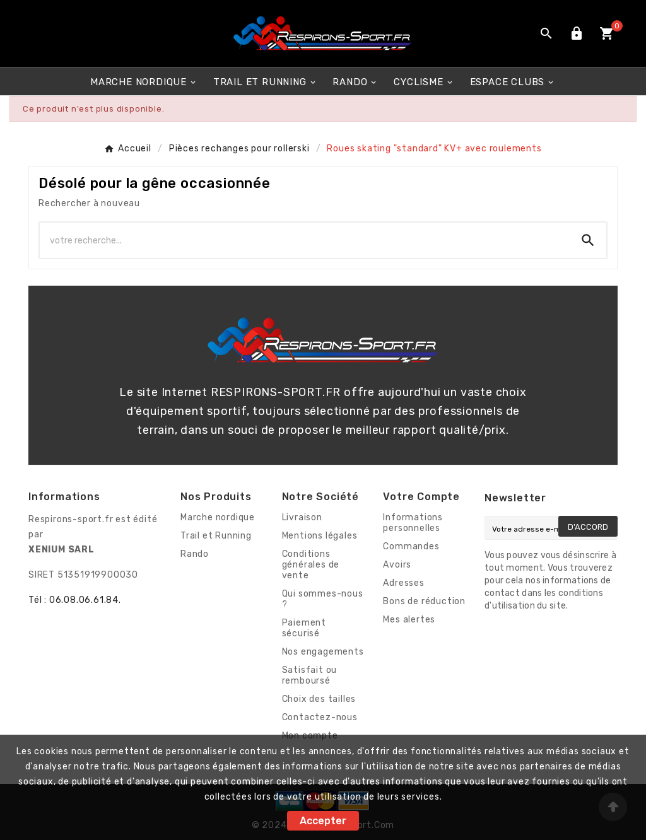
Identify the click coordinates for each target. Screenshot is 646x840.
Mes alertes (409, 619)
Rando (194, 554)
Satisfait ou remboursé (310, 675)
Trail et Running (216, 535)
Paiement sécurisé (304, 628)
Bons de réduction (424, 601)
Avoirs (397, 564)
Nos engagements (323, 651)
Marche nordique (217, 517)
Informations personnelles (413, 523)
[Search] (588, 240)
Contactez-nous (320, 717)
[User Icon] (576, 33)
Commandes (411, 546)
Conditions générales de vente (311, 565)
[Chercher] (305, 240)
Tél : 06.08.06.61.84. (74, 600)
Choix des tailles (319, 699)
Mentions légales (320, 535)
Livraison (302, 517)
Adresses (403, 583)
